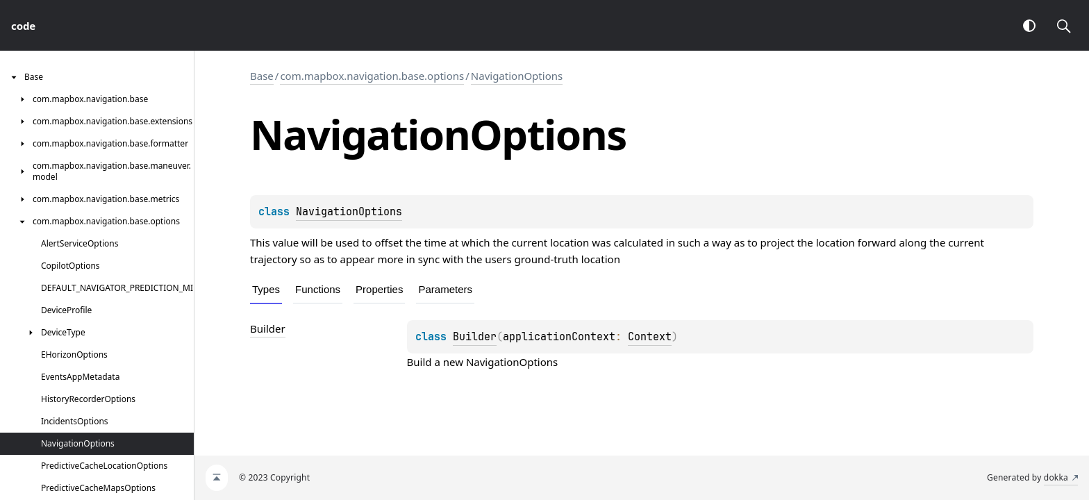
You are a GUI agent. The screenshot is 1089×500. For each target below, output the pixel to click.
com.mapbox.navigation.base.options (372, 76)
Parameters (445, 289)
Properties (379, 289)
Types (266, 289)
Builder (475, 337)
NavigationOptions (517, 76)
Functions (317, 289)
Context (650, 337)
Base (262, 76)
